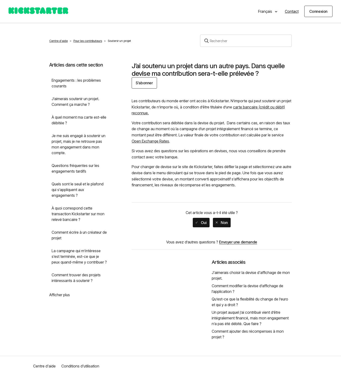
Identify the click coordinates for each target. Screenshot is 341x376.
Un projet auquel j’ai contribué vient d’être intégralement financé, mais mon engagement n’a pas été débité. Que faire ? (250, 318)
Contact (292, 11)
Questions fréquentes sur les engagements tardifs (75, 168)
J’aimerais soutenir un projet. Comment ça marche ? (75, 101)
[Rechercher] (246, 41)
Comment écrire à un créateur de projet (79, 235)
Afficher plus (59, 294)
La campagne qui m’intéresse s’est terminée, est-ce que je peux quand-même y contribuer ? (79, 256)
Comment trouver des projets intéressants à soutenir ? (76, 278)
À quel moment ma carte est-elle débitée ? (79, 120)
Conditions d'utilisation (80, 366)
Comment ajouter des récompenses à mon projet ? (248, 334)
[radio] (201, 222)
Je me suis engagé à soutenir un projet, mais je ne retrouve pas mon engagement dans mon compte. (78, 144)
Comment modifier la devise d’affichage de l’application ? (247, 288)
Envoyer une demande (238, 242)
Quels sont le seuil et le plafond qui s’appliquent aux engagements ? (77, 190)
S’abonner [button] (144, 83)
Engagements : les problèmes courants (76, 83)
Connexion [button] (318, 11)
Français (265, 11)
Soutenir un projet (119, 41)
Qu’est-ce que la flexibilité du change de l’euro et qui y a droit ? (250, 302)
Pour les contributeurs (87, 41)
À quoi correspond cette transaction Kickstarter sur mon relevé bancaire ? (78, 214)
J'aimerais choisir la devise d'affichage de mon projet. (251, 275)
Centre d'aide (58, 41)
